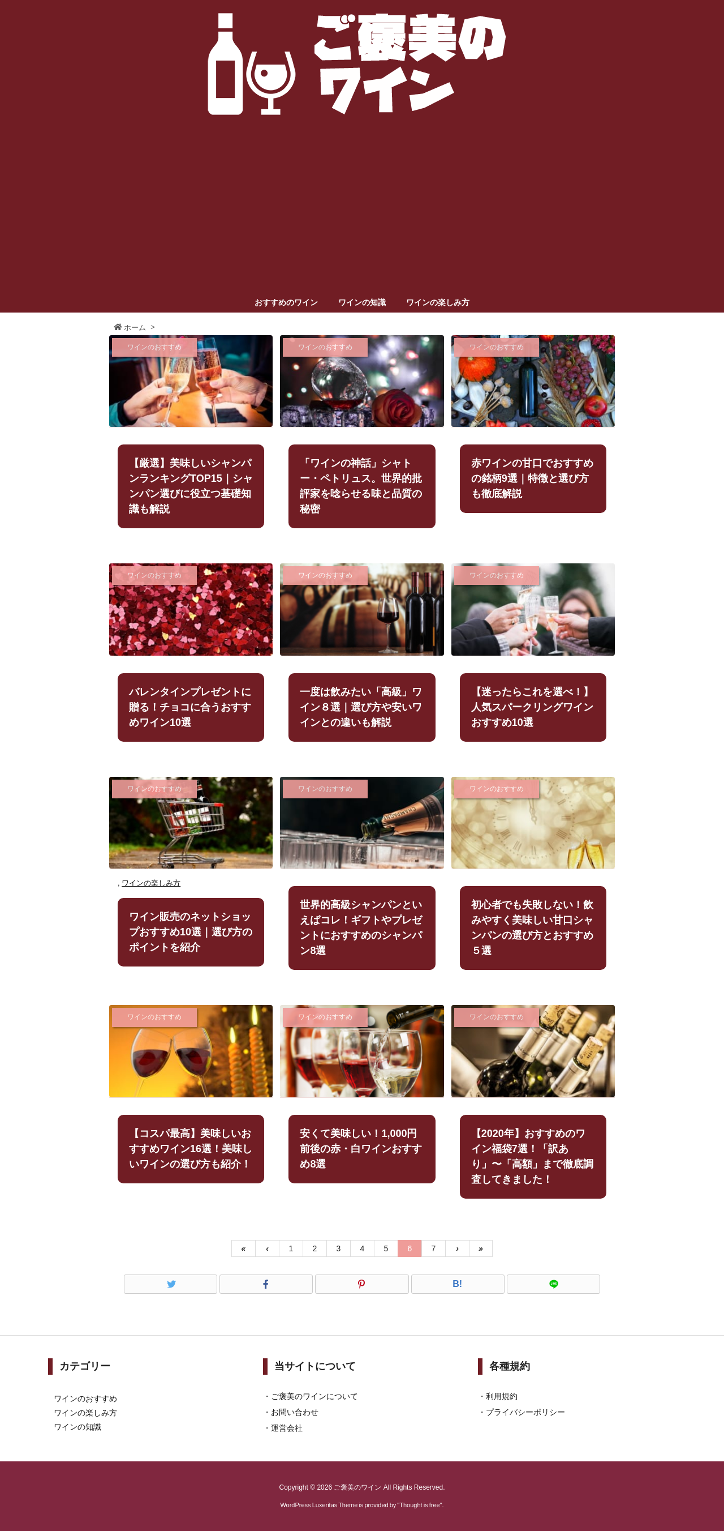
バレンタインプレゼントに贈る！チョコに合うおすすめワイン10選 (190, 707)
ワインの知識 (77, 1426)
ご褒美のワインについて (314, 1396)
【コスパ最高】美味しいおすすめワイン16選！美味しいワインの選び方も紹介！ (190, 1149)
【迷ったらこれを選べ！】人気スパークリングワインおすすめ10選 (532, 707)
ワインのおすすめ (85, 1398)
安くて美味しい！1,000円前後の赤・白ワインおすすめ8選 (361, 1149)
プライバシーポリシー (525, 1412)
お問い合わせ (294, 1412)
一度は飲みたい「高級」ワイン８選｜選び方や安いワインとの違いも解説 (361, 707)
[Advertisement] (362, 208)
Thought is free (419, 1505)
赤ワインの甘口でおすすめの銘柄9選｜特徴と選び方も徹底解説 (532, 478)
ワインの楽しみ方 (151, 883)
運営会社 (287, 1427)
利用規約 (502, 1396)
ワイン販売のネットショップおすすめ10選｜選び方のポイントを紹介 (190, 932)
